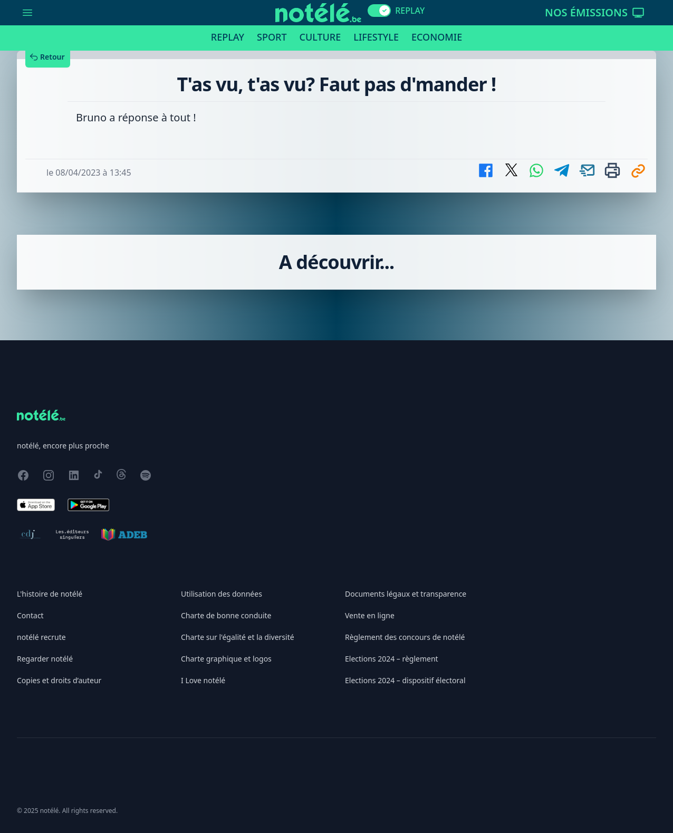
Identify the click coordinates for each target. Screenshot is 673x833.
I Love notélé (203, 680)
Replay (227, 37)
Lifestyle (376, 37)
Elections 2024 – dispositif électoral (405, 680)
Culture (320, 37)
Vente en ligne (370, 615)
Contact (30, 615)
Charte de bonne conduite (226, 615)
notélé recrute (41, 637)
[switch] (379, 10)
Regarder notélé (45, 659)
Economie (436, 37)
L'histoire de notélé (49, 594)
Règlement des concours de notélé (405, 637)
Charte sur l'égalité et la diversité (237, 637)
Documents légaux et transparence (405, 594)
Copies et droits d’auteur (59, 680)
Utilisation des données (221, 594)
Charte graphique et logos (226, 659)
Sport (271, 37)
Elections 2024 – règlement (391, 659)
